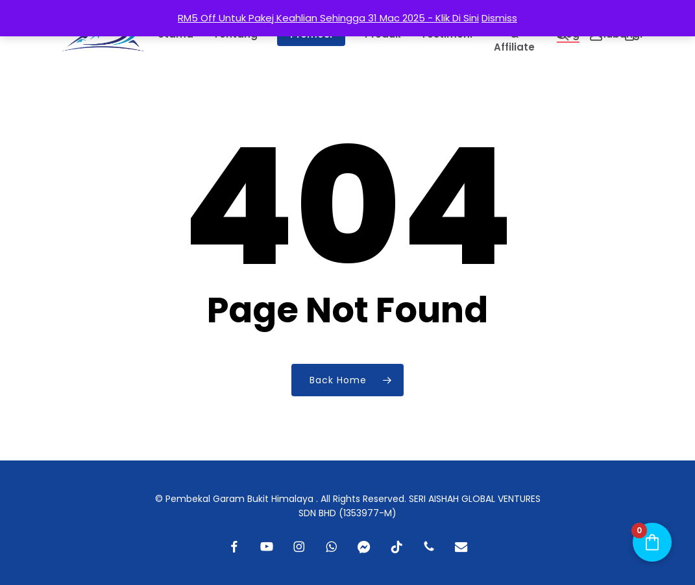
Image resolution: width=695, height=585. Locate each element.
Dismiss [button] (499, 18)
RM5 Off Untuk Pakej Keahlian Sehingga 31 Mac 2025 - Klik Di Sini (328, 18)
